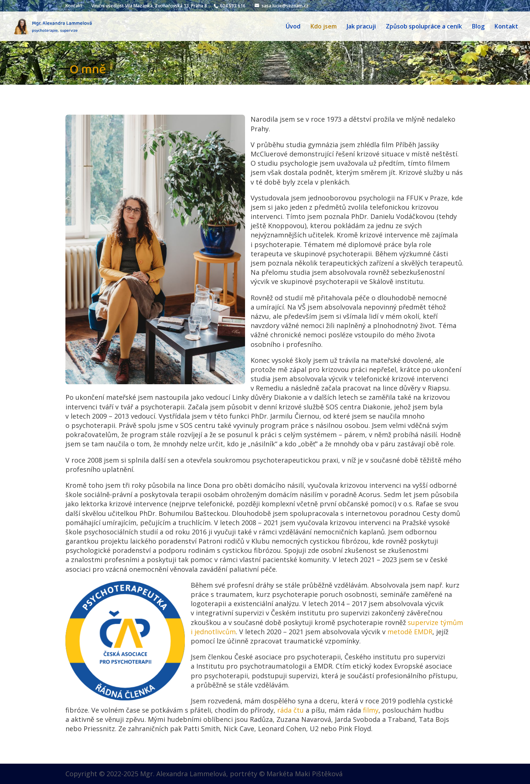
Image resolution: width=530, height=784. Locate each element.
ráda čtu (290, 710)
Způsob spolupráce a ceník (424, 27)
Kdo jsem (323, 27)
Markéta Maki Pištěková (304, 773)
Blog (478, 27)
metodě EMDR (409, 631)
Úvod (293, 27)
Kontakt (506, 27)
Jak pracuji (361, 27)
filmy (370, 710)
